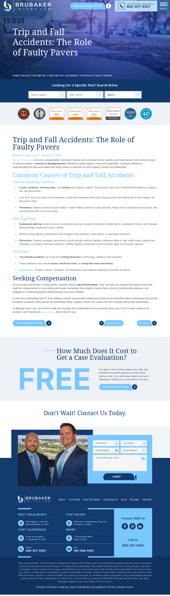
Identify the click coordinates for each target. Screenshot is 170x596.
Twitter (132, 527)
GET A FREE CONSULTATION (87, 6)
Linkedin (140, 527)
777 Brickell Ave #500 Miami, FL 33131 (84, 539)
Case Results (109, 501)
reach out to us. (49, 312)
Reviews (134, 501)
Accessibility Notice (103, 588)
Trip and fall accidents (24, 160)
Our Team (70, 501)
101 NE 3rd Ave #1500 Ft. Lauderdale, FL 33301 (37, 539)
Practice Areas (88, 501)
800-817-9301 (138, 6)
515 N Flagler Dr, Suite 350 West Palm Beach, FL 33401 (38, 524)
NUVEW (39, 588)
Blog (123, 501)
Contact (147, 501)
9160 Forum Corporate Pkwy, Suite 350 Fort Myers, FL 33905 (91, 524)
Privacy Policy (126, 588)
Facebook (125, 527)
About (57, 501)
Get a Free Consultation (117, 388)
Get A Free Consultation (31, 323)
